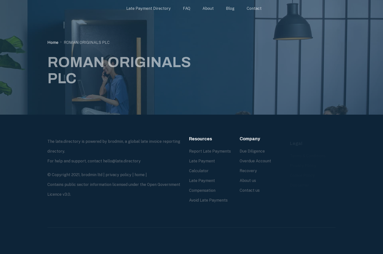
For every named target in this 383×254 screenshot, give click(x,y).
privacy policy (118, 174)
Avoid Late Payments (208, 200)
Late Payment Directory (148, 8)
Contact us (250, 190)
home (140, 174)
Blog (230, 8)
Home (52, 42)
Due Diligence (252, 151)
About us (248, 180)
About (208, 8)
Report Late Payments (210, 151)
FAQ (186, 8)
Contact (254, 8)
